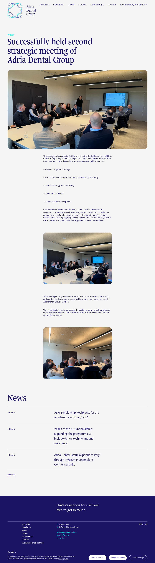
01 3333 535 (64, 524)
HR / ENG (143, 524)
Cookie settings (138, 558)
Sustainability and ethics (33, 543)
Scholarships (97, 4)
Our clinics (58, 4)
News (71, 4)
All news (11, 474)
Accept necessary (118, 558)
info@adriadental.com (69, 527)
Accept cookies (97, 558)
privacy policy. (63, 559)
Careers (82, 4)
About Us (44, 4)
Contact (112, 4)
